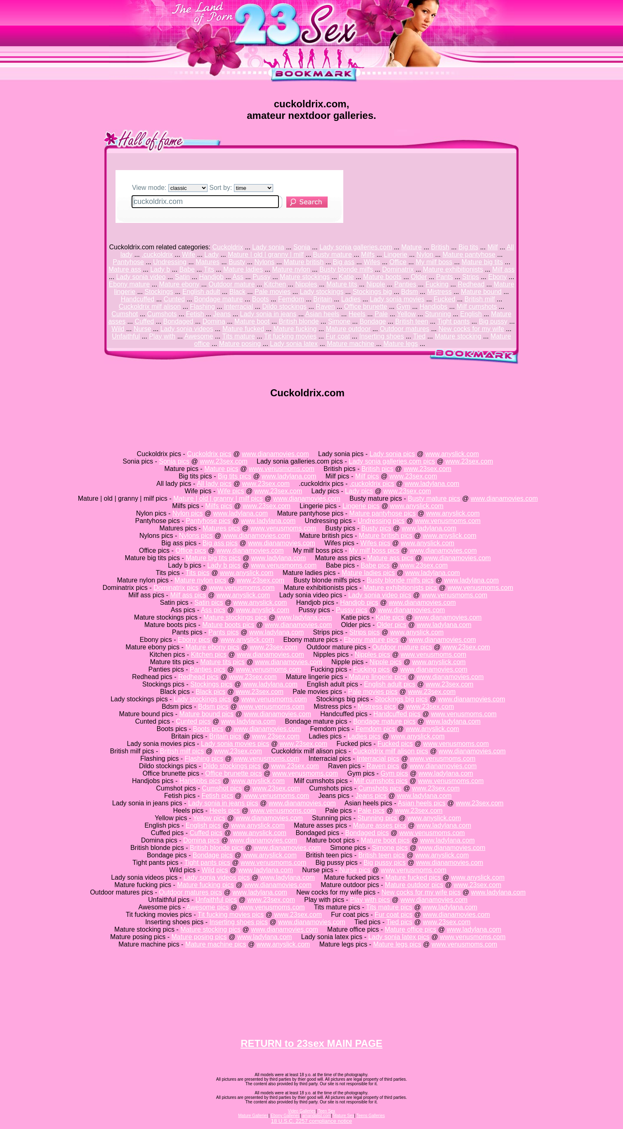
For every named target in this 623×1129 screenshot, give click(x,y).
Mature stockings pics (235, 617)
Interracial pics (378, 758)
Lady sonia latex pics (398, 936)
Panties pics (207, 669)
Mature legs (400, 343)
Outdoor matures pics (190, 892)
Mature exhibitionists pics (400, 587)
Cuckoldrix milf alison (150, 306)
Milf (492, 247)
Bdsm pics (213, 706)
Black (237, 291)
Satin (182, 276)
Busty (237, 261)
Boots (260, 299)
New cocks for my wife (471, 328)
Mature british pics (386, 535)
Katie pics (389, 617)
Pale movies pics (372, 691)
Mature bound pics (206, 713)
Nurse (142, 328)
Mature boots (382, 276)
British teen (411, 321)
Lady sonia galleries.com (355, 247)
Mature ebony (179, 284)
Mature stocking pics (210, 929)
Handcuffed (138, 299)
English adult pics (389, 684)
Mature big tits (482, 261)
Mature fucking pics (205, 884)
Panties (405, 284)
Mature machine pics (215, 944)
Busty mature (332, 254)
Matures (207, 261)
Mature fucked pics (413, 877)
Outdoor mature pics (402, 647)
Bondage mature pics (384, 721)
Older (419, 276)
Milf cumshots (477, 306)
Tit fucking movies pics (231, 914)
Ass (237, 276)
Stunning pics (377, 817)
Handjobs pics (200, 780)
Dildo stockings (284, 306)
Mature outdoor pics (414, 884)
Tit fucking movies (290, 336)
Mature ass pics (390, 557)
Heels (357, 313)
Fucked (444, 299)
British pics (377, 468)
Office (398, 261)
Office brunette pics (233, 773)
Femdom (291, 299)
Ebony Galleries (285, 1115)
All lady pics (214, 483)
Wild (117, 328)
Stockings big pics (401, 699)
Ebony (497, 276)
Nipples (306, 284)
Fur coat (338, 336)
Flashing (202, 306)
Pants (444, 276)
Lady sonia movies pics (235, 743)
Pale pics (371, 810)
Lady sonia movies (397, 299)
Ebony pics (194, 639)
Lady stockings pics (202, 699)
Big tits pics (234, 476)
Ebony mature (129, 284)
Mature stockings (305, 276)
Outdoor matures (404, 328)
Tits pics (198, 572)
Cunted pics (193, 721)
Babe (186, 269)
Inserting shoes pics (239, 921)
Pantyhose (128, 261)
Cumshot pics (222, 788)
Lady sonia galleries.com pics (392, 461)
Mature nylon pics (200, 580)
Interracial (238, 306)
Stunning (438, 313)
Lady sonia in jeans (268, 313)
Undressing (169, 261)
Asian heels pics (422, 803)
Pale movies (272, 291)
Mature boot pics (385, 840)
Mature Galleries (253, 1115)
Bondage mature (218, 299)
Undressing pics (381, 520)
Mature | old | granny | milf (266, 254)
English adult (201, 291)
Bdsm (409, 291)
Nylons (264, 261)
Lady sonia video (140, 276)
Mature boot (251, 321)
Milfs (368, 254)
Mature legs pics (397, 944)
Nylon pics (187, 513)
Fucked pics (395, 743)
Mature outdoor (348, 328)
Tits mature (238, 336)
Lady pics (359, 491)
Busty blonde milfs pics (400, 580)
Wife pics (230, 491)
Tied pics (399, 921)
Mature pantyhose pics (382, 513)
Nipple (375, 284)
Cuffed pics (206, 832)
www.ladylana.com (289, 476)
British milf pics (182, 751)
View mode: (170, 187)
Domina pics (201, 840)
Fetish (195, 313)
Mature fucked (243, 328)
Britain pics (225, 736)
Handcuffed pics (396, 713)
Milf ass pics (188, 595)
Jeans (222, 313)
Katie (346, 276)
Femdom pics (375, 728)
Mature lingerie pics (377, 676)
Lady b (160, 269)
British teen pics (381, 855)
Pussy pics (351, 609)
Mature (411, 247)
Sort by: (241, 187)
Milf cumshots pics (381, 780)
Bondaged (178, 321)
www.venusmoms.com (281, 468)
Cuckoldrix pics (209, 453)
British (440, 247)
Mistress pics (377, 706)
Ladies (351, 299)
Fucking (436, 284)
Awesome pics (207, 907)
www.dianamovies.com (275, 453)
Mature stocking (458, 336)
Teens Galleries (370, 1115)
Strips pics (364, 632)
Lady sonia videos (186, 328)
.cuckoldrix (157, 254)
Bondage (372, 321)
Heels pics (225, 810)
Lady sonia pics (392, 453)
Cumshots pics (379, 788)
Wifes (371, 261)
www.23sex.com (224, 461)
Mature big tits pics (213, 557)
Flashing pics (204, 758)
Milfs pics (218, 505)
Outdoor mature (232, 284)
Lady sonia (268, 247)
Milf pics (367, 476)
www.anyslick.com (452, 453)
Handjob (211, 276)
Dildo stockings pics (232, 765)
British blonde (299, 321)
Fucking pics (371, 669)
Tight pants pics (207, 862)
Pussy (262, 276)
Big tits (468, 247)
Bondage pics (213, 855)
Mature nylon (291, 269)
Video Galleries (302, 1111)
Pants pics (223, 632)
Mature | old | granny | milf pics (218, 498)
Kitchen (275, 284)
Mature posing (240, 343)
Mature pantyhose (468, 254)
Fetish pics (217, 795)
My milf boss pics (374, 550)
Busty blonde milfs (346, 269)
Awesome (198, 336)
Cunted (174, 299)
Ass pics (213, 609)
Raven (325, 306)
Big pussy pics (384, 862)
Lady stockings (322, 291)
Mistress (439, 291)
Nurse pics (354, 869)
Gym (403, 306)
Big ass (343, 261)
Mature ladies (243, 269)
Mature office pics (410, 929)
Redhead (471, 284)
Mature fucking (295, 328)
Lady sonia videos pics (216, 877)
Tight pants (453, 321)
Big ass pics (220, 543)
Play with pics (370, 899)
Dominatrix (397, 269)
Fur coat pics (394, 914)
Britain (322, 299)
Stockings (158, 291)
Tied (419, 336)
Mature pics (221, 468)
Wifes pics (375, 543)
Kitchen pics (209, 654)
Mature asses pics (379, 825)
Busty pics (376, 528)
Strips (470, 276)
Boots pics (208, 728)
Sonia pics (174, 461)
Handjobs (434, 306)
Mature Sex (343, 1115)
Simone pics (390, 847)
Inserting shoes (381, 336)
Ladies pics (364, 736)
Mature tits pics (222, 661)
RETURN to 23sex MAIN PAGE (311, 1043)
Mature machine (350, 343)
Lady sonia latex (294, 343)
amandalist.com (316, 1115)
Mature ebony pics (212, 647)
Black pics (210, 691)
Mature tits (341, 284)
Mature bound (481, 291)
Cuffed (144, 321)
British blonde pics (216, 847)
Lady (211, 254)
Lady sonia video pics (379, 595)
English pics (203, 825)
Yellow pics (209, 817)
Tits (209, 269)
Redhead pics (198, 676)
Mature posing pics (199, 936)
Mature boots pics (228, 624)
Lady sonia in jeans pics (223, 803)
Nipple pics (385, 661)
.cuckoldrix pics (371, 483)
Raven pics (382, 765)
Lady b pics (224, 565)
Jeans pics (371, 795)
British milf (480, 299)
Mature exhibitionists (453, 269)
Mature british (304, 261)
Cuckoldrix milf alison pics (390, 751)
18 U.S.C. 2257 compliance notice (311, 1121)
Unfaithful (126, 336)
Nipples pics (372, 654)
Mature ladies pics (368, 572)
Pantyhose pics (208, 520)
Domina (214, 321)
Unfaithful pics (216, 899)
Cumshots (162, 313)
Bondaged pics (367, 832)
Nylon (424, 254)
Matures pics (221, 528)
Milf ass (503, 269)
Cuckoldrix (227, 247)
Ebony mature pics (371, 639)
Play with (162, 336)
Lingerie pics (361, 505)
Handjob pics (359, 602)
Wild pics (214, 869)
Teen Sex (326, 1111)
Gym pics (394, 773)
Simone (339, 321)
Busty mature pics (434, 498)
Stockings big (372, 291)
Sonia (301, 247)
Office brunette (365, 306)
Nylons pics (196, 535)
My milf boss (433, 261)
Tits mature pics (389, 907)
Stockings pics (211, 684)
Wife (188, 254)
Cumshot (124, 313)
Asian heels (322, 313)
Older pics (391, 624)
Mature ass (125, 269)
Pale (381, 313)
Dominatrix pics (175, 587)
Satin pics (208, 602)
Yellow (406, 313)
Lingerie (395, 254)
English (470, 313)
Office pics (190, 550)
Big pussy (493, 321)
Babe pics (375, 565)
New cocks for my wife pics (420, 892)
